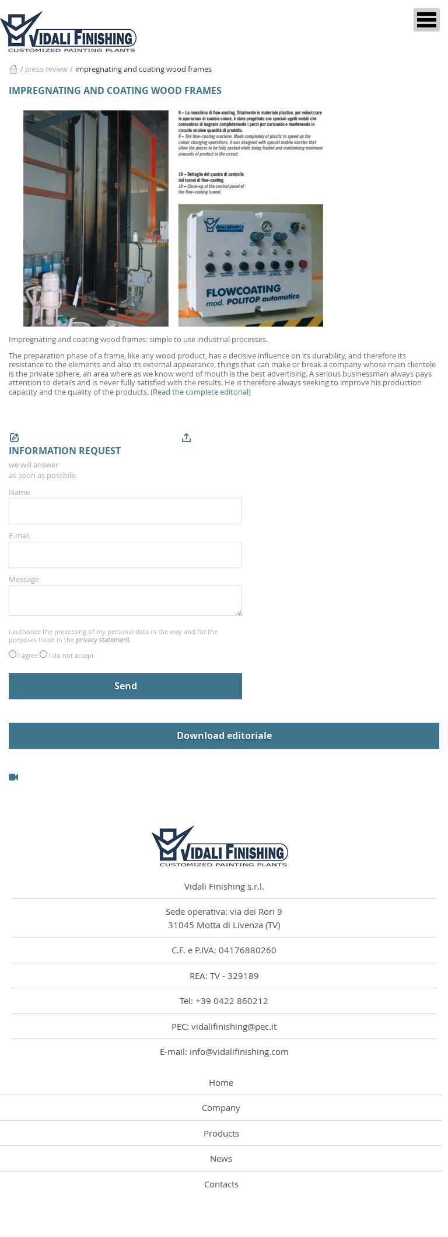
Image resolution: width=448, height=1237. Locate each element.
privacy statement (103, 639)
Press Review (46, 69)
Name (19, 492)
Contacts (221, 1184)
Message (24, 579)
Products (221, 1133)
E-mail (19, 535)
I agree (29, 655)
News (221, 1158)
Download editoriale (224, 735)
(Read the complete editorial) (200, 391)
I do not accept (71, 655)
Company (221, 1107)
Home (13, 69)
